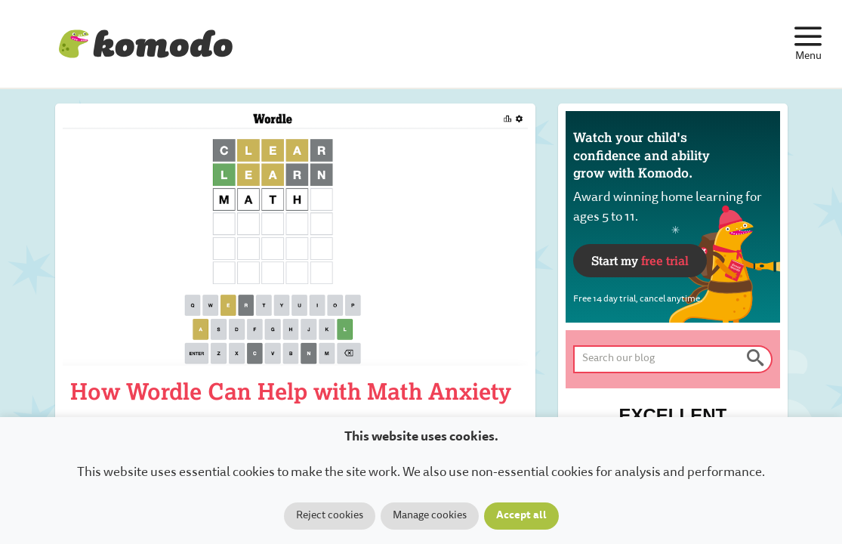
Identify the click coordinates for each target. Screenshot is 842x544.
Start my (640, 260)
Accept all (521, 516)
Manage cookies (430, 516)
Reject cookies (329, 516)
